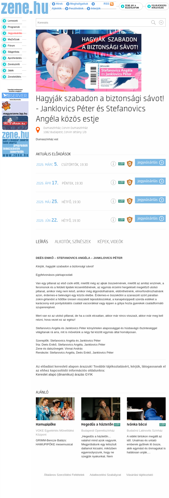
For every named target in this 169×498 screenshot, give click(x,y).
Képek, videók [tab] (110, 241)
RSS (109, 4)
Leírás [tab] (42, 241)
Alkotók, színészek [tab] (73, 241)
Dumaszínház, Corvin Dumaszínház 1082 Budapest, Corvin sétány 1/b (65, 130)
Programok (14, 27)
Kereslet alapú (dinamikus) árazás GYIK (64, 374)
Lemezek (13, 20)
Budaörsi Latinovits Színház (145, 430)
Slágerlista (13, 51)
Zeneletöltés (14, 76)
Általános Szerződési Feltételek (64, 474)
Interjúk (94, 8)
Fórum (11, 45)
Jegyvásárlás (15, 33)
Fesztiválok (74, 8)
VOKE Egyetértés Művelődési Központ (55, 432)
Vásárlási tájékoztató (139, 474)
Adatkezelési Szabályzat (105, 474)
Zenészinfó (14, 64)
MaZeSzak (14, 39)
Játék (11, 70)
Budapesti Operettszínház (98, 430)
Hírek (57, 3)
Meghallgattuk (77, 3)
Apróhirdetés (15, 58)
